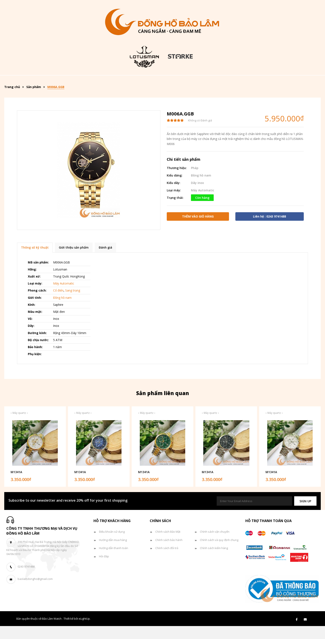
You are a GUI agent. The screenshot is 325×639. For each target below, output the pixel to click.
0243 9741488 (26, 579)
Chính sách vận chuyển (214, 544)
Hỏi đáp (104, 569)
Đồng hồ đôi (204, 82)
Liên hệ (285, 82)
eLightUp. (84, 631)
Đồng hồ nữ (171, 82)
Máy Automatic (202, 203)
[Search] (305, 80)
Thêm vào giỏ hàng (198, 229)
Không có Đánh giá (200, 133)
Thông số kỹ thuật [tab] (35, 260)
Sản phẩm (71, 82)
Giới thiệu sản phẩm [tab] (74, 260)
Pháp (194, 181)
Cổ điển (58, 303)
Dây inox (197, 196)
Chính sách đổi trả (166, 561)
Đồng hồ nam (137, 82)
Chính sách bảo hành (168, 553)
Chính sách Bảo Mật (167, 544)
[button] (305, 514)
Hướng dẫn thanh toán (113, 561)
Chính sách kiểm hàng (214, 561)
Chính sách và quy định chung (219, 553)
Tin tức (233, 82)
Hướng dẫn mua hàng (113, 553)
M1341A (16, 485)
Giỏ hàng (259, 82)
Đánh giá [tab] (105, 260)
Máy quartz (19, 426)
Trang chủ (42, 82)
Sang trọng (72, 303)
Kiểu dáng (102, 82)
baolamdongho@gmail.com (35, 592)
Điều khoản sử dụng (112, 544)
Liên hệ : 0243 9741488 (269, 229)
